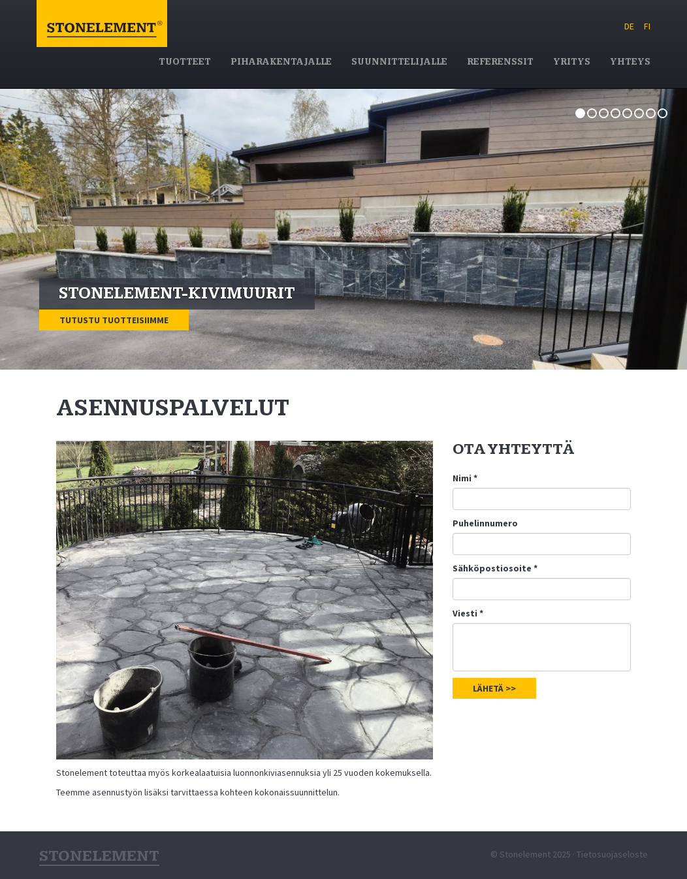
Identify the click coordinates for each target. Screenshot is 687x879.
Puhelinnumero (485, 523)
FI (647, 26)
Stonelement (102, 41)
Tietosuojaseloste (612, 854)
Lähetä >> (494, 688)
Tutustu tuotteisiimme (113, 320)
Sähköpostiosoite (495, 568)
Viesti (468, 613)
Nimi (465, 478)
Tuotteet (185, 62)
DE (629, 26)
